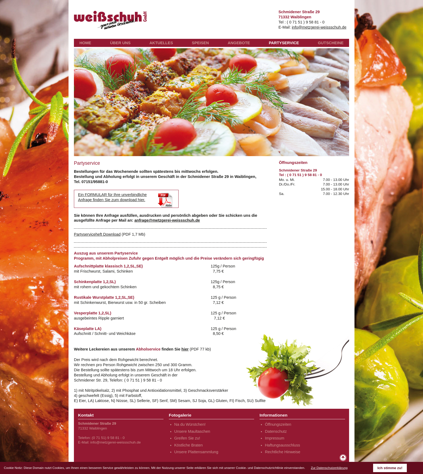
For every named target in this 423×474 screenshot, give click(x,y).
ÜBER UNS (120, 43)
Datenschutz (276, 431)
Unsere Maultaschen (192, 431)
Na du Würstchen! (190, 424)
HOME (85, 43)
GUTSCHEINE (330, 43)
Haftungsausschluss (282, 445)
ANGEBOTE (239, 43)
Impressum (274, 438)
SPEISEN (200, 43)
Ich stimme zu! (389, 468)
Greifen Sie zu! (187, 438)
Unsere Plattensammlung (196, 452)
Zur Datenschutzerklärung (329, 468)
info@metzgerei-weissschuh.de (319, 27)
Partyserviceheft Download (97, 234)
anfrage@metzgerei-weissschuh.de (167, 220)
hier (185, 349)
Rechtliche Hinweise (282, 452)
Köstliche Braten (188, 445)
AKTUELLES (161, 43)
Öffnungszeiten (278, 424)
